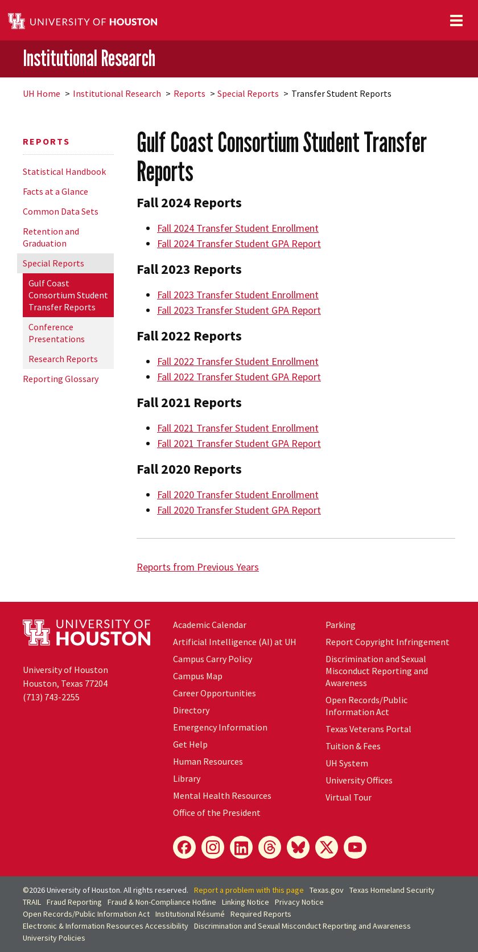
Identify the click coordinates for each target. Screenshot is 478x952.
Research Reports (63, 358)
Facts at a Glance (55, 191)
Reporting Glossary (60, 378)
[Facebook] (184, 847)
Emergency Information (220, 727)
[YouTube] (355, 847)
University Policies (54, 938)
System (346, 763)
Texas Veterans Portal (368, 728)
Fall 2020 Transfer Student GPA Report (239, 509)
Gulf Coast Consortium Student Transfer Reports (68, 295)
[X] (326, 847)
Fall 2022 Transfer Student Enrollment (238, 361)
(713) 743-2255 (51, 697)
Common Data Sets (60, 211)
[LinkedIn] (241, 847)
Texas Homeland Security (392, 890)
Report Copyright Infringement (387, 641)
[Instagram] (212, 847)
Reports (189, 93)
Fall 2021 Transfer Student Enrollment (238, 427)
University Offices (359, 780)
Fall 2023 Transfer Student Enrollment (238, 294)
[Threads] (269, 847)
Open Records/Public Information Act (366, 705)
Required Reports (260, 914)
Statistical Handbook (64, 171)
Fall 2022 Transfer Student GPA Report (239, 376)
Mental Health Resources (222, 795)
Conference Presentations (56, 332)
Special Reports (248, 93)
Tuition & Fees (353, 746)
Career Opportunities (214, 693)
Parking (340, 624)
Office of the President (217, 812)
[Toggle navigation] (456, 20)
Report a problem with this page (249, 890)
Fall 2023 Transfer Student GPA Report (239, 310)
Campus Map (197, 676)
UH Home (41, 93)
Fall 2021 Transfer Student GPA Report (239, 443)
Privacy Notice (299, 902)
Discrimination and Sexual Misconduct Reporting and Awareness (376, 670)
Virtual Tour (348, 797)
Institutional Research (89, 58)
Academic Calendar (209, 624)
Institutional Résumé (190, 914)
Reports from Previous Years (198, 566)
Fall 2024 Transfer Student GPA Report (239, 243)
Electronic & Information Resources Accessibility (105, 926)
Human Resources (208, 761)
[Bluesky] (298, 847)
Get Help (190, 744)
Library (186, 778)
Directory (191, 710)
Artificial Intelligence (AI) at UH (234, 641)
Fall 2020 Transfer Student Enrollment (238, 494)
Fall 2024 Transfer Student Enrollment (238, 228)
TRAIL (32, 902)
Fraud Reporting (74, 902)
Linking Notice (245, 902)
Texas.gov (327, 890)
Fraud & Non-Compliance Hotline (162, 902)
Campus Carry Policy (212, 658)
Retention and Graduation (51, 237)
